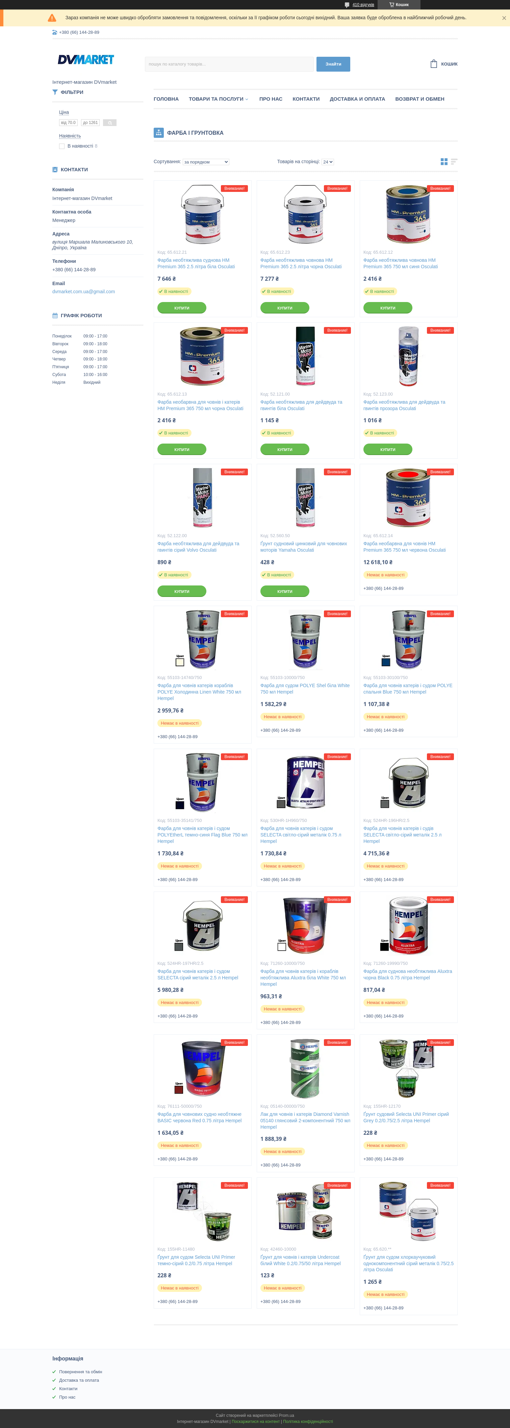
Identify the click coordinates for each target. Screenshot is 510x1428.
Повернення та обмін (80, 1371)
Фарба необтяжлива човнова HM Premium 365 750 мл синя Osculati (400, 263)
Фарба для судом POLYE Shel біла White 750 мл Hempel (305, 689)
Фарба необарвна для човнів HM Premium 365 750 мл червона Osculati (404, 547)
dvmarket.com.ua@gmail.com (83, 291)
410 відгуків (363, 4)
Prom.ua (286, 1415)
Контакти (306, 98)
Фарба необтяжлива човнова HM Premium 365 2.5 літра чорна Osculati (301, 263)
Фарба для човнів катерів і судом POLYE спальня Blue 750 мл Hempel (408, 689)
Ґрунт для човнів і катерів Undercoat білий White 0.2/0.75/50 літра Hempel (300, 1260)
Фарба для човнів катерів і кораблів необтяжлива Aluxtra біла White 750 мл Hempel (303, 978)
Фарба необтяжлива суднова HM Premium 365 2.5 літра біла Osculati (196, 263)
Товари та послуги (216, 98)
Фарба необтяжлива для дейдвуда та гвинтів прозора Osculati (404, 405)
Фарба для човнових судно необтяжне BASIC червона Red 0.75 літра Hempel (199, 1117)
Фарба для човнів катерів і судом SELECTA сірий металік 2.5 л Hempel (197, 974)
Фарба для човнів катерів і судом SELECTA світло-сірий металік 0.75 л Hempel (300, 835)
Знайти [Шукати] (333, 64)
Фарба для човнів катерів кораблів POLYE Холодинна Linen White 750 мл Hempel (199, 692)
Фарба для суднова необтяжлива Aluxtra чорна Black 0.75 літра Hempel (407, 974)
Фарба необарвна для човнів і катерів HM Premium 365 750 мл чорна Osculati (200, 405)
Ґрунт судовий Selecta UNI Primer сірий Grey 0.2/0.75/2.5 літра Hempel (406, 1117)
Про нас (271, 98)
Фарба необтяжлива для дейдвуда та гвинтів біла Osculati (301, 405)
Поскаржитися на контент (256, 1421)
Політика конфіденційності (308, 1421)
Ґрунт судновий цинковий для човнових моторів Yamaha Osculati (303, 547)
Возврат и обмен (420, 98)
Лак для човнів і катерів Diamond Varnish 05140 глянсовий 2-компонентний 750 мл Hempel (305, 1120)
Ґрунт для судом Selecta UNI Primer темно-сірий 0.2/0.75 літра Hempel (196, 1260)
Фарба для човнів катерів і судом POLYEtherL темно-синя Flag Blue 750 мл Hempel (202, 835)
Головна (166, 98)
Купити (181, 308)
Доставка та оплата (79, 1380)
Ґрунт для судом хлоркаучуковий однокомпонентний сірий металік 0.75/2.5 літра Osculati (408, 1263)
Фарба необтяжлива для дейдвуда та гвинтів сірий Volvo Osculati (198, 547)
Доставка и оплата (357, 98)
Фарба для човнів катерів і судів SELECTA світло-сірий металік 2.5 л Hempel (402, 835)
